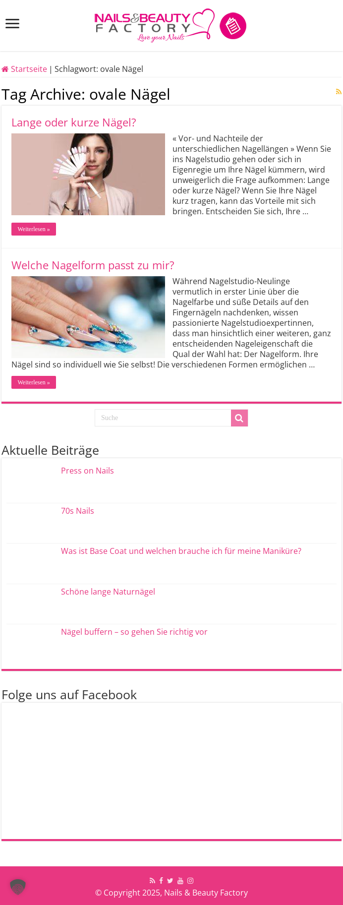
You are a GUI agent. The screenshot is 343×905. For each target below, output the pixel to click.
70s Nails (77, 510)
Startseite (24, 68)
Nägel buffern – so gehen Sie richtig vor (134, 631)
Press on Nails (87, 470)
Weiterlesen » (33, 229)
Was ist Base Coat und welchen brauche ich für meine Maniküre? (181, 550)
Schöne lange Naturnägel (108, 591)
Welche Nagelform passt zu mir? (92, 264)
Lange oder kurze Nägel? (73, 122)
